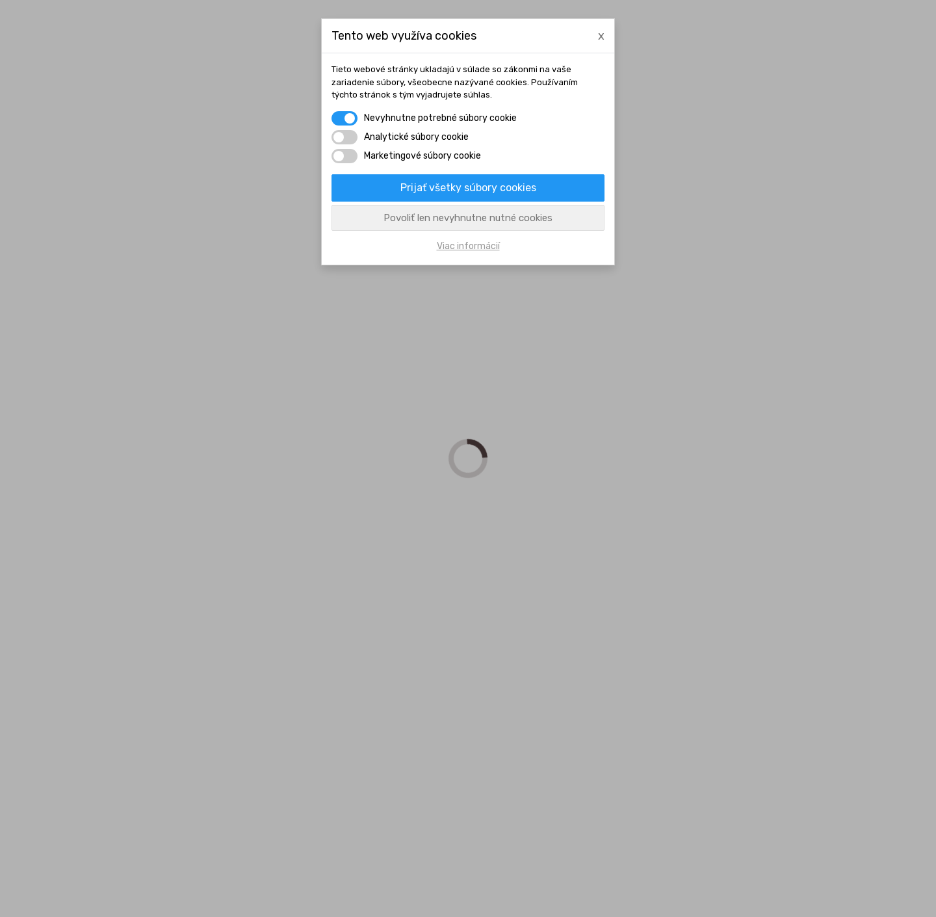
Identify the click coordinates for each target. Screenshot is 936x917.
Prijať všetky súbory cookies (468, 187)
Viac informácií (468, 246)
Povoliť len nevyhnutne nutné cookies (468, 218)
